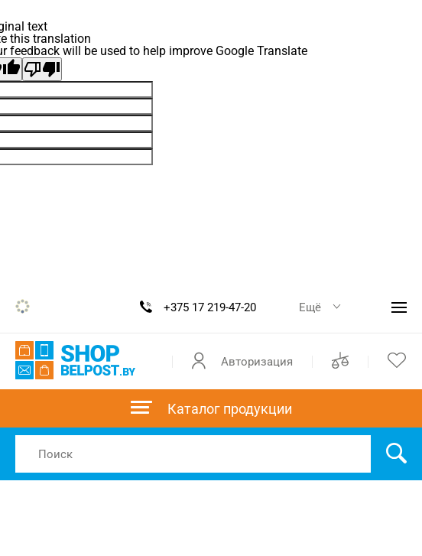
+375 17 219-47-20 (210, 307)
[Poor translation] (42, 69)
